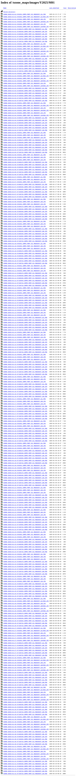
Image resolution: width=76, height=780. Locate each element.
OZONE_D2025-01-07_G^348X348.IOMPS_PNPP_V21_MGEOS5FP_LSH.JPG (25, 189)
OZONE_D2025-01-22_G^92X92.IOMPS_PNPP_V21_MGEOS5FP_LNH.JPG (24, 512)
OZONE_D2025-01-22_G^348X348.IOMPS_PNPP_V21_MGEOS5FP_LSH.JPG (25, 522)
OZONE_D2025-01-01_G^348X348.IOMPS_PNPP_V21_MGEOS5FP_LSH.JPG (25, 34)
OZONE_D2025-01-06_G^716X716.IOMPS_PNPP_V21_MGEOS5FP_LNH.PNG (25, 172)
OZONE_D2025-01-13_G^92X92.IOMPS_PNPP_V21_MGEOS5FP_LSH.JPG (24, 315)
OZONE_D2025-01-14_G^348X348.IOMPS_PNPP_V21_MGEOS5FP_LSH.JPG (25, 344)
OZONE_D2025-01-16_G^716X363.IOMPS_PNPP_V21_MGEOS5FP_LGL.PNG (25, 391)
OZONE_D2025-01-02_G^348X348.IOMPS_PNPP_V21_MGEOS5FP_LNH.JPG (25, 61)
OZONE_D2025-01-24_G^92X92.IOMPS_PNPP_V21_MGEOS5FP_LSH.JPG (24, 559)
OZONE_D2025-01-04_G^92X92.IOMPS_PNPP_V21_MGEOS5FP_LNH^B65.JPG (26, 110)
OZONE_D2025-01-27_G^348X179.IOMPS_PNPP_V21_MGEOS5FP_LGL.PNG (25, 643)
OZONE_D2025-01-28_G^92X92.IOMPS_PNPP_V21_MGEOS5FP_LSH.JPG (24, 667)
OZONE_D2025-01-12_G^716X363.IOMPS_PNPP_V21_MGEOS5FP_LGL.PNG (25, 303)
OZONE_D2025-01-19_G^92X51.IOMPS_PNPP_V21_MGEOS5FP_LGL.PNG (24, 443)
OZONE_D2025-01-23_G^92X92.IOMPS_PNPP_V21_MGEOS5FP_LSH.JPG (24, 537)
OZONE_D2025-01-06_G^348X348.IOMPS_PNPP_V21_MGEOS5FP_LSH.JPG (25, 167)
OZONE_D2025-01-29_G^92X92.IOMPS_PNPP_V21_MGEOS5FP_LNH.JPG (24, 692)
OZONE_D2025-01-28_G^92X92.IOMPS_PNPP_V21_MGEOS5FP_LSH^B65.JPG (26, 670)
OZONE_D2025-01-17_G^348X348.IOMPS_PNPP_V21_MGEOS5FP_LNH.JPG (25, 409)
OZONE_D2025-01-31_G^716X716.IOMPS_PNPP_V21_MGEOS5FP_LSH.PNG (25, 773)
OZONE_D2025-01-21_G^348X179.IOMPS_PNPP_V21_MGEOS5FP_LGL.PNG (25, 495)
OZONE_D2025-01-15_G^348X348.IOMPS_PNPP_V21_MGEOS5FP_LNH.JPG (25, 364)
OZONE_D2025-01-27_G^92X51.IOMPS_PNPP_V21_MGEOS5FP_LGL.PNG (24, 628)
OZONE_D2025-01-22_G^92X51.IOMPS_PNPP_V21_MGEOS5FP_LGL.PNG (24, 510)
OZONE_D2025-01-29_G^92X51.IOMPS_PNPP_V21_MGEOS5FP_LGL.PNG (24, 687)
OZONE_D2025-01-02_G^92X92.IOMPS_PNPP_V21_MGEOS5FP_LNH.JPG (24, 49)
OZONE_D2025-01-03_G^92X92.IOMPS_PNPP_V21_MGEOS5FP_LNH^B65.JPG (26, 81)
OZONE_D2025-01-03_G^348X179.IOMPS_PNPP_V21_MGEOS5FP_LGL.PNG (25, 88)
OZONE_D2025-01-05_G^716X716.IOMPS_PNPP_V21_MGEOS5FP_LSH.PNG (25, 152)
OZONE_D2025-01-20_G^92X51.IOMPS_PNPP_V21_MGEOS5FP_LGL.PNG (24, 465)
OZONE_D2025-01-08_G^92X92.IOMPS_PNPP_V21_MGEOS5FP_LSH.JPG (24, 204)
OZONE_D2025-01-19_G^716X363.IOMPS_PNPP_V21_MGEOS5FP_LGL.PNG (25, 458)
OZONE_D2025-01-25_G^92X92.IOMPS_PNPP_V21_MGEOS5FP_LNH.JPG (24, 579)
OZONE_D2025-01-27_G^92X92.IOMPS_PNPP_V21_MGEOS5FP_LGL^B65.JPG (26, 630)
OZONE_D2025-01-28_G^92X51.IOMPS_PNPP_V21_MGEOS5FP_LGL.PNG (24, 658)
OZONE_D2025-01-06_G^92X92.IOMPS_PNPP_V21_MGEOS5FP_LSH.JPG (24, 160)
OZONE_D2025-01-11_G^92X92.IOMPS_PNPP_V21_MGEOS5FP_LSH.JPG (24, 270)
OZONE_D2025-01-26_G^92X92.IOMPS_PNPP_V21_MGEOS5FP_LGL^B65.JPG (26, 601)
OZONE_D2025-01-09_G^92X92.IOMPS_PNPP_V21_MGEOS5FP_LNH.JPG (24, 224)
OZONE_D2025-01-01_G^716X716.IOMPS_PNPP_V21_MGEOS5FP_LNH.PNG (25, 39)
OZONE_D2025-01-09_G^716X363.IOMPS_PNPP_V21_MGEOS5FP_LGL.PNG (25, 236)
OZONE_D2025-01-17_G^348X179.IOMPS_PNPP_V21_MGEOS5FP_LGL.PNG (25, 406)
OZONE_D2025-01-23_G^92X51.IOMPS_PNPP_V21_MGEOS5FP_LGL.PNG (24, 532)
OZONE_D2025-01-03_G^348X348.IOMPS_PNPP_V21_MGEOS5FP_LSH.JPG (25, 93)
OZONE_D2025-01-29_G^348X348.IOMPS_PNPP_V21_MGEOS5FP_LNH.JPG (25, 704)
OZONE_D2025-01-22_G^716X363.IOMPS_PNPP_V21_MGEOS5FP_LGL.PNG (25, 524)
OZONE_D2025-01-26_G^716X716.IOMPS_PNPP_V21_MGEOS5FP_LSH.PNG (25, 625)
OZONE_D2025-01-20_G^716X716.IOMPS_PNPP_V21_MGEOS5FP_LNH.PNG (25, 482)
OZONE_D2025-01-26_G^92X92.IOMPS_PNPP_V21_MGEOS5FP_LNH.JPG (24, 603)
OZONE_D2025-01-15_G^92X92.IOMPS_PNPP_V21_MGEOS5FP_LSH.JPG (24, 359)
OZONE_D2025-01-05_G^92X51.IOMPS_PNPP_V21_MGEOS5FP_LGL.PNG (24, 132)
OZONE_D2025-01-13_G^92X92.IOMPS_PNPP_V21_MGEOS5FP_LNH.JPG (24, 312)
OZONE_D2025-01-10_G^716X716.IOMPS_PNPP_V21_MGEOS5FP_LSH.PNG (25, 263)
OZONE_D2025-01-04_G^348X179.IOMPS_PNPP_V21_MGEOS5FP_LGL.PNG (25, 118)
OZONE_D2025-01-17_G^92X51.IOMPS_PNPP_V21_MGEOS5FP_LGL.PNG (24, 399)
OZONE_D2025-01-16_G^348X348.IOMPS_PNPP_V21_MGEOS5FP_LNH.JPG (25, 386)
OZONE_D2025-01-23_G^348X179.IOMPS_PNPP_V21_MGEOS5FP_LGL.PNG (25, 539)
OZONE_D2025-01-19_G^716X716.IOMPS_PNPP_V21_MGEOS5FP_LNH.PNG (25, 460)
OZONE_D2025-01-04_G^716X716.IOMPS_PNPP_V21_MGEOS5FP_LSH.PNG (25, 130)
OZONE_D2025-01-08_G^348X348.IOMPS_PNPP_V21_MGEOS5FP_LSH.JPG (25, 211)
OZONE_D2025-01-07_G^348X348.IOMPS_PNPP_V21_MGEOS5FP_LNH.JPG (25, 187)
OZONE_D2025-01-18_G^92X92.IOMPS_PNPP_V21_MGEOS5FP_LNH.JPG (24, 423)
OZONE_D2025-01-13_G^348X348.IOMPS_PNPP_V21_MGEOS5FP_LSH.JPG (25, 322)
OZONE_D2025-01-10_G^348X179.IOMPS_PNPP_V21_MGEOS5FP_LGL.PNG (25, 251)
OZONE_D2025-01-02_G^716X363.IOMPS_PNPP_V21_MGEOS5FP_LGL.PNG (25, 66)
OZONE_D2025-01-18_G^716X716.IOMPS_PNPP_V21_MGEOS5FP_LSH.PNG (25, 441)
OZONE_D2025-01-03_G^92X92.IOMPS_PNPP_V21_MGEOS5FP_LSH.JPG (24, 83)
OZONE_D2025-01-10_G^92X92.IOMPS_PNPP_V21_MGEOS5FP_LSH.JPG (24, 248)
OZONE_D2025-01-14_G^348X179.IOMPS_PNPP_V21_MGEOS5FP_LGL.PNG (25, 340)
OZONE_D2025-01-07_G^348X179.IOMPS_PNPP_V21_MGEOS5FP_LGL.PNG (25, 184)
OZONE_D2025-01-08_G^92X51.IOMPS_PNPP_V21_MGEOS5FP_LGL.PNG (24, 199)
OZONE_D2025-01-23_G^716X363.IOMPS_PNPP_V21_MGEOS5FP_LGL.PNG (25, 547)
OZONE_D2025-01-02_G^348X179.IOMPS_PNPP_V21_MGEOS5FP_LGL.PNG (25, 58)
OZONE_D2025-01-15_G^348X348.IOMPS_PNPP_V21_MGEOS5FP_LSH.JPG (25, 367)
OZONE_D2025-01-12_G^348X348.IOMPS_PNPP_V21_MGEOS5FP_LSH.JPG (25, 300)
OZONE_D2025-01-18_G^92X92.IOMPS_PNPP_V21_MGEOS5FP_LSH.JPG (24, 426)
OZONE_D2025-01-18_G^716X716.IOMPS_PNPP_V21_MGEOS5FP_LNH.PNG (25, 438)
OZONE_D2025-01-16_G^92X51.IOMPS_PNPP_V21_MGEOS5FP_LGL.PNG (24, 376)
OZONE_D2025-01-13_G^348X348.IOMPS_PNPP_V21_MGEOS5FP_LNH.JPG (25, 320)
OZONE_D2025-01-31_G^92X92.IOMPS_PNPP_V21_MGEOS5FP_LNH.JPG (24, 751)
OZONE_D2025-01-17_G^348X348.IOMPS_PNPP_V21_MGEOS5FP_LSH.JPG (25, 411)
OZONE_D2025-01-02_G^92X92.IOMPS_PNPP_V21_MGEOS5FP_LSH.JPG (24, 54)
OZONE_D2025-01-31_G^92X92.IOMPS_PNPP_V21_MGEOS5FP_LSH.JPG (24, 756)
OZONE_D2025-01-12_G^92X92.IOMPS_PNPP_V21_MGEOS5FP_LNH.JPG (24, 290)
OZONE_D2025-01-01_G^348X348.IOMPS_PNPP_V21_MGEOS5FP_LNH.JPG (25, 31)
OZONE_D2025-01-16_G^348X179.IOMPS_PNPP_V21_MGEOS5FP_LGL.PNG (25, 384)
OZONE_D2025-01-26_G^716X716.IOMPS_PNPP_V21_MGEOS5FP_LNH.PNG (25, 623)
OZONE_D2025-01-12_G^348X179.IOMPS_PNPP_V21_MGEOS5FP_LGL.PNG (25, 295)
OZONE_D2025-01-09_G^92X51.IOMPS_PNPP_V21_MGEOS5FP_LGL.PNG (24, 221)
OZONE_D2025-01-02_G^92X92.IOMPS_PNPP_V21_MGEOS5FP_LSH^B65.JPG (26, 56)
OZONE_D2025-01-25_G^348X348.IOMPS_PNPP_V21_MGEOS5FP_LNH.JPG (25, 586)
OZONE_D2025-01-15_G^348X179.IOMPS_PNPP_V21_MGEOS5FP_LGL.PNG (25, 362)
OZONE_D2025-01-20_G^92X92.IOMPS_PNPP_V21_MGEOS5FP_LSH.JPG (24, 470)
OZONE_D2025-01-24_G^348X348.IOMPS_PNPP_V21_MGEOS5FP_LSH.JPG (25, 566)
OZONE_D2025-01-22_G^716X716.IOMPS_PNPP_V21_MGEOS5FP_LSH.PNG (25, 529)
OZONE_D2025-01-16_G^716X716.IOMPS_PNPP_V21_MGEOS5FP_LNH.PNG (25, 394)
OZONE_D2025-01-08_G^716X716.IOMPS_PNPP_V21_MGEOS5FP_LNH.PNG (25, 216)
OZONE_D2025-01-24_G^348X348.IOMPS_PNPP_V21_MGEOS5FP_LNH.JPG (25, 564)
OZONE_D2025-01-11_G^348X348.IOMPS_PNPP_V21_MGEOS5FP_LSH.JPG (25, 278)
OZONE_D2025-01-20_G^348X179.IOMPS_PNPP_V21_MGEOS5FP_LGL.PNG (25, 473)
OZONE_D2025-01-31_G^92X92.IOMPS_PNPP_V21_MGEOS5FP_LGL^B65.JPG (26, 749)
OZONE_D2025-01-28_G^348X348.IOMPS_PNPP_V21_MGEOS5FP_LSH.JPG (25, 677)
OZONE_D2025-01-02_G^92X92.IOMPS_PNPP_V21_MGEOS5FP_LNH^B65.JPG (26, 51)
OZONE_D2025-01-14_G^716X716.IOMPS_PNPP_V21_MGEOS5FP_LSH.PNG (25, 352)
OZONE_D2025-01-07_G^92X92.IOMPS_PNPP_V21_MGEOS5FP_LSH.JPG (24, 182)
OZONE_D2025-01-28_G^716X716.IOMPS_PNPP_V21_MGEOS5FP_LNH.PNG (25, 682)
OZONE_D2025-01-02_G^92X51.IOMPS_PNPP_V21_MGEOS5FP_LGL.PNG (24, 44)
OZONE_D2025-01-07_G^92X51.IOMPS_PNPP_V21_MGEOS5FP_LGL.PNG (24, 177)
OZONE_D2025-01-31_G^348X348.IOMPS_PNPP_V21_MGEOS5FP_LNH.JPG (25, 764)
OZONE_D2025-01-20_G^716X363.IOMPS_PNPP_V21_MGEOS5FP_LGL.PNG (25, 480)
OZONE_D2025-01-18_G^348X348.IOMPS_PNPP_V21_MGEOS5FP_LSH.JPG (25, 433)
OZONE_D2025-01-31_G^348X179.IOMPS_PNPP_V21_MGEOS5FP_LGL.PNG (25, 761)
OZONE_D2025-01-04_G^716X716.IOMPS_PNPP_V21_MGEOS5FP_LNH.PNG (25, 127)
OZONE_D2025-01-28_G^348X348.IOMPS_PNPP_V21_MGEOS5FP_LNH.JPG (25, 675)
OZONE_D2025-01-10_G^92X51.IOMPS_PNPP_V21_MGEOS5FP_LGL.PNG (24, 243)
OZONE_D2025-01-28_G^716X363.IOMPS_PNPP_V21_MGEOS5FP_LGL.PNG (25, 680)
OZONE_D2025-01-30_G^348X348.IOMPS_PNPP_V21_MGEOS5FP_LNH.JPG (25, 734)
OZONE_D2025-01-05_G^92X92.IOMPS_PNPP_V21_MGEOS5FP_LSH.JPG (24, 137)
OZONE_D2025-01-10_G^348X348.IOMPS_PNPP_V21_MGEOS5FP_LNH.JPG (25, 253)
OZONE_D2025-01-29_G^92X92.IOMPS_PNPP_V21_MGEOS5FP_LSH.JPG (24, 697)
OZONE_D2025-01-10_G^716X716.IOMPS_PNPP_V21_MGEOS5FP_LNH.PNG (25, 261)
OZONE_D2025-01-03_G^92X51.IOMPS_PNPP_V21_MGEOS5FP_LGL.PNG (24, 73)
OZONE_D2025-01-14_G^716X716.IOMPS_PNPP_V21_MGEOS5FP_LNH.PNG (25, 349)
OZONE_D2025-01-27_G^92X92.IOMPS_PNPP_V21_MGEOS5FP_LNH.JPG (24, 633)
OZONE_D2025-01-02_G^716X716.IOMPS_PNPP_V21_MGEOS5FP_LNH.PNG (25, 68)
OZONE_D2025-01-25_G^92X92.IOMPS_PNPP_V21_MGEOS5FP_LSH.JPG (24, 581)
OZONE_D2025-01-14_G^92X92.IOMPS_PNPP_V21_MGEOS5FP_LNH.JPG (24, 335)
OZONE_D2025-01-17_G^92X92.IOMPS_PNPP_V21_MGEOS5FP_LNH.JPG (24, 401)
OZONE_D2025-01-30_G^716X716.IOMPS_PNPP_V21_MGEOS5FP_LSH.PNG (25, 744)
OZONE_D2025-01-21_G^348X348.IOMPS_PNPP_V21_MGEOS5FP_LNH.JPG (25, 497)
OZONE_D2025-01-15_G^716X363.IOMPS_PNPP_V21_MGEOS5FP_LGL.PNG (25, 369)
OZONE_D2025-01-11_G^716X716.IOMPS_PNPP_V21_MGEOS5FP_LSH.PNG (25, 285)
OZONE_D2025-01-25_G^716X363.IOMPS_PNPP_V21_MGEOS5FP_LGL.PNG (25, 591)
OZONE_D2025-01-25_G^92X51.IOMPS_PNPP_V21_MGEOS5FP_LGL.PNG (24, 576)
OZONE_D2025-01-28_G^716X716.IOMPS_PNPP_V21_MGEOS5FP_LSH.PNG (25, 685)
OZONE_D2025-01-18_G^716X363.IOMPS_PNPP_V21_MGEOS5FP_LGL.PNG (25, 436)
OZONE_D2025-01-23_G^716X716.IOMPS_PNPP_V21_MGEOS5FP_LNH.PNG (25, 549)
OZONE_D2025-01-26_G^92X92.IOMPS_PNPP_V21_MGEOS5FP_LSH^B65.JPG (26, 611)
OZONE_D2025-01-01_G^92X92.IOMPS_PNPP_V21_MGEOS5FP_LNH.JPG (24, 19)
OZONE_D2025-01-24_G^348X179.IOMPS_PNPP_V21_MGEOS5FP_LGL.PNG (25, 561)
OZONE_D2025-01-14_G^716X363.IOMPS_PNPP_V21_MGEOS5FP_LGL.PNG (25, 347)
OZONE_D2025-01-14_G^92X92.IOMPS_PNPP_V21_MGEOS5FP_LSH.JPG (24, 337)
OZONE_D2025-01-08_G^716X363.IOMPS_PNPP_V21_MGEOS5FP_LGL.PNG (25, 214)
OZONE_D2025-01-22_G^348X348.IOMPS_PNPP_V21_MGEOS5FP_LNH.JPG (25, 519)
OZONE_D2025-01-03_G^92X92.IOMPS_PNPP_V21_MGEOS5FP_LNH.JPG (24, 78)
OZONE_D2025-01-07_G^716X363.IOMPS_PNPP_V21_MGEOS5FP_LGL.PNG (25, 192)
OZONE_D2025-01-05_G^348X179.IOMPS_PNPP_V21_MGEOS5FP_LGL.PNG (25, 140)
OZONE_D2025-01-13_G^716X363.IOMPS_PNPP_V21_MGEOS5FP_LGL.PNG (25, 325)
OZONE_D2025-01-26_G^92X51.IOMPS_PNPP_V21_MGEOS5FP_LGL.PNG (24, 598)
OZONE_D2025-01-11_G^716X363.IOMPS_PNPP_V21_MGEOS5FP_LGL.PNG (25, 280)
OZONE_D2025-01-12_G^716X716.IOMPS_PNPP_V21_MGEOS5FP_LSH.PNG (25, 307)
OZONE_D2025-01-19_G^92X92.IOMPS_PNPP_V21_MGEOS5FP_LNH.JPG (24, 446)
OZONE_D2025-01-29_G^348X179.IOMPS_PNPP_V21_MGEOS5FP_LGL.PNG (25, 702)
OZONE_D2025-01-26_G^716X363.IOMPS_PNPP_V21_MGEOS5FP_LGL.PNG (25, 621)
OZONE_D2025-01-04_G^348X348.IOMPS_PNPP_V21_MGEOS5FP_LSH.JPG (25, 123)
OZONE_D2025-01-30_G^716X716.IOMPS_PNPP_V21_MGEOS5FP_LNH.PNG (25, 741)
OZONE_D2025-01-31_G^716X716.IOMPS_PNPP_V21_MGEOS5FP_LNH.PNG (25, 771)
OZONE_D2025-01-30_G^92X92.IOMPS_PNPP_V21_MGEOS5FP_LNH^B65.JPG (26, 724)
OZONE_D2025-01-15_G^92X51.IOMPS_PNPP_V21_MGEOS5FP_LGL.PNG (24, 354)
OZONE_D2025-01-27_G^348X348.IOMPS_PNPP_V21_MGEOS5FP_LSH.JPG (25, 648)
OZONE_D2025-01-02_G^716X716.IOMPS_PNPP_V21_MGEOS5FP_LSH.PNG (25, 71)
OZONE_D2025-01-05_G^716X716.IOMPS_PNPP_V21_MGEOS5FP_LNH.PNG (25, 150)
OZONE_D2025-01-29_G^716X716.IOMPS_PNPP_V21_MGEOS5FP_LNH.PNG (25, 712)
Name (4, 8)
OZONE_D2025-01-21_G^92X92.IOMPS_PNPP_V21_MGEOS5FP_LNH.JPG (24, 490)
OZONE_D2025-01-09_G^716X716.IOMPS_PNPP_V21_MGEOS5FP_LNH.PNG (25, 238)
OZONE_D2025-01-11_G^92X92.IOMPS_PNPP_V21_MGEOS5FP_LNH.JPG (24, 268)
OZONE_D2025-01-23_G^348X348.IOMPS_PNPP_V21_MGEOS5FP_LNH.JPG (25, 542)
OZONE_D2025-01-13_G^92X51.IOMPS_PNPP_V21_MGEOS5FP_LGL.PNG (24, 310)
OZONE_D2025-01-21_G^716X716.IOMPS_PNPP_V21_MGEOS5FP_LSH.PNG (25, 507)
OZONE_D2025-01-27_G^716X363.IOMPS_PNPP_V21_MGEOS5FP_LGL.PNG (25, 650)
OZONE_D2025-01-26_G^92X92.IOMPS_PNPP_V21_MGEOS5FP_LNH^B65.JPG (26, 606)
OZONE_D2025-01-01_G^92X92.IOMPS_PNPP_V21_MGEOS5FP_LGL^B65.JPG (26, 17)
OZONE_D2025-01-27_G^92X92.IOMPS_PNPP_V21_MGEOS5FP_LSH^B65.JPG (26, 640)
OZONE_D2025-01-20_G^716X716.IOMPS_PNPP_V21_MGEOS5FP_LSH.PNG (25, 485)
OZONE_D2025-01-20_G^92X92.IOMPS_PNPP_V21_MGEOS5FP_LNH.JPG (24, 468)
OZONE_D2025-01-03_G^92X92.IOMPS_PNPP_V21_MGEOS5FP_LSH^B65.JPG (26, 86)
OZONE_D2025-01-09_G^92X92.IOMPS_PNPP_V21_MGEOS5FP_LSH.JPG (24, 226)
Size (64, 8)
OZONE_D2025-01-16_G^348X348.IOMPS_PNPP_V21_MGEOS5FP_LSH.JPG (25, 389)
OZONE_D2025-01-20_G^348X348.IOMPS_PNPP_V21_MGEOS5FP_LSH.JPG (25, 478)
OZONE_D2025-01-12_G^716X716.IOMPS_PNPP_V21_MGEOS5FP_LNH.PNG (25, 305)
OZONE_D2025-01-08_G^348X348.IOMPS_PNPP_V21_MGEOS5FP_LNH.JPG (25, 209)
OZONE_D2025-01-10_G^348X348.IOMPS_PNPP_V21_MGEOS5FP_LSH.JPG (25, 256)
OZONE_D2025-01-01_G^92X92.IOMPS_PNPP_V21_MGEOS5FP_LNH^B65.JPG (26, 21)
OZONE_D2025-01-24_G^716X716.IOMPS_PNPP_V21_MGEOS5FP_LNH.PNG (25, 571)
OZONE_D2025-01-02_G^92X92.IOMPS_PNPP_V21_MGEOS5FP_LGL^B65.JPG (26, 46)
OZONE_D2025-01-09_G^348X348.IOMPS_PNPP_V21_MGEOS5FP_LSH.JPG (25, 233)
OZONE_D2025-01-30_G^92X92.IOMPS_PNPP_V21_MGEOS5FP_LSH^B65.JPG (26, 729)
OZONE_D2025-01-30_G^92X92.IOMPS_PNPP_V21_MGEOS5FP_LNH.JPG (24, 722)
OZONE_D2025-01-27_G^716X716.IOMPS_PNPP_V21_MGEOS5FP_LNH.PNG (25, 653)
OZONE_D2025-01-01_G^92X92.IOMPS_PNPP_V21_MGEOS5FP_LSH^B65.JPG (26, 26)
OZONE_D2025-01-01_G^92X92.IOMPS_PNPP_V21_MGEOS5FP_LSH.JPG (24, 24)
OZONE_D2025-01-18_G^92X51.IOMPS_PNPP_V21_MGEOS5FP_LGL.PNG (24, 421)
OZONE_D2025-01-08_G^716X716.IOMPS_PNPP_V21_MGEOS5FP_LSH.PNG (25, 219)
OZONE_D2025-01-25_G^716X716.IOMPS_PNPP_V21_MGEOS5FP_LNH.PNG (25, 593)
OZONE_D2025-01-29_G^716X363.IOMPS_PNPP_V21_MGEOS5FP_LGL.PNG (25, 709)
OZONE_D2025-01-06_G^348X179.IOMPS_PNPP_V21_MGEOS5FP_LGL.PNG (25, 162)
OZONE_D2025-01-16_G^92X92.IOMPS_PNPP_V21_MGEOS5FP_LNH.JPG (24, 379)
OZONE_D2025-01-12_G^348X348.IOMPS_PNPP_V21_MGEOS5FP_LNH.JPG (25, 298)
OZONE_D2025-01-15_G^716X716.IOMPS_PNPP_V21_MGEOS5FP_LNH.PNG (25, 372)
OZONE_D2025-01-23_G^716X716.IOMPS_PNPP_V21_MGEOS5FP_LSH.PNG (25, 552)
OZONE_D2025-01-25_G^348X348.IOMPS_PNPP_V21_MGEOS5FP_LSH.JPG (25, 589)
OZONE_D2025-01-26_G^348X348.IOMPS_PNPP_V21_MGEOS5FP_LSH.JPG (25, 618)
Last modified (54, 8)
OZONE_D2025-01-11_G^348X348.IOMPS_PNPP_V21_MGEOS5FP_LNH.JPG (25, 275)
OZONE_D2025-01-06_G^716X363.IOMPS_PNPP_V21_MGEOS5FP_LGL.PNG (25, 169)
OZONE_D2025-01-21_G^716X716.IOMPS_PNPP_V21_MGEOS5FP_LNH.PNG (25, 505)
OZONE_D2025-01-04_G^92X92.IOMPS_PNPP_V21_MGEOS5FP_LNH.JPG (24, 108)
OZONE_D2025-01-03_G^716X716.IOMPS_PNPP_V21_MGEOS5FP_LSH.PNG (25, 100)
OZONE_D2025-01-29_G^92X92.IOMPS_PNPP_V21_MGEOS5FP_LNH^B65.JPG (26, 695)
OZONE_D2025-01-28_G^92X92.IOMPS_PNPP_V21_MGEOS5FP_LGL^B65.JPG (26, 660)
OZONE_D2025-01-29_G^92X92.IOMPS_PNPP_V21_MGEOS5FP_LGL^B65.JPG (26, 690)
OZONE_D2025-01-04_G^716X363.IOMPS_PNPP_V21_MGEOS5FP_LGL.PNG (25, 125)
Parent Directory (9, 12)
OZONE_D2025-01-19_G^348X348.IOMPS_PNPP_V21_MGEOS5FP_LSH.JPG (25, 455)
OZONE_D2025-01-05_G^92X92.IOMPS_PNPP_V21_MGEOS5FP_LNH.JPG (24, 135)
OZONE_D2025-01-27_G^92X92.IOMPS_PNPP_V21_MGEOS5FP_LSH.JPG (24, 638)
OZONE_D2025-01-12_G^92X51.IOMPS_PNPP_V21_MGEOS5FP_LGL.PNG (24, 288)
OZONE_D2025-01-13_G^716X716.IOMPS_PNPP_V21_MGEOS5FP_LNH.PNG (25, 327)
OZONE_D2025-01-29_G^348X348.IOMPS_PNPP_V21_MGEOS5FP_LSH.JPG (25, 707)
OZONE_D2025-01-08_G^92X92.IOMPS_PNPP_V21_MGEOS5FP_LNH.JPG (24, 201)
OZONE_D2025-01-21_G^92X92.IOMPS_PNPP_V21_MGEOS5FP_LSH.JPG (24, 492)
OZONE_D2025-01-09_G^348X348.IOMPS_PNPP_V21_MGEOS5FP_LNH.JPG (25, 231)
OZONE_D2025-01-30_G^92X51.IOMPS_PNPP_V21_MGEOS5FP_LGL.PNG (24, 717)
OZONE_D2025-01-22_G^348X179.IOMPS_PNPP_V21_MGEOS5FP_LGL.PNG (25, 517)
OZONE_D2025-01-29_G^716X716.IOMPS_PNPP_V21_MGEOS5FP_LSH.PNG (25, 714)
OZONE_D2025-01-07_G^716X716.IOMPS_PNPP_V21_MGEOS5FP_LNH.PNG (25, 194)
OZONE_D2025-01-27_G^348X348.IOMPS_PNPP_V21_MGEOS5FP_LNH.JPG (25, 645)
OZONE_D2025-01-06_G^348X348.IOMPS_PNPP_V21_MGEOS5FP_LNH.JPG (25, 164)
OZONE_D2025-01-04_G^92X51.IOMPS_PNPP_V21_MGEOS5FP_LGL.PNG (24, 103)
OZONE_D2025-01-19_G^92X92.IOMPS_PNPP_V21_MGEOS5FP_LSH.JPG (24, 448)
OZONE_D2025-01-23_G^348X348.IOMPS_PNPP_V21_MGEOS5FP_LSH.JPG (25, 544)
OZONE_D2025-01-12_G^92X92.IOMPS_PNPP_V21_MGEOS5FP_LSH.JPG (24, 293)
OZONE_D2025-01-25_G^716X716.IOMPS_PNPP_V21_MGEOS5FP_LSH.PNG (25, 596)
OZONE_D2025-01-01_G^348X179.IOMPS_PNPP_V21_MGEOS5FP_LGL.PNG (25, 29)
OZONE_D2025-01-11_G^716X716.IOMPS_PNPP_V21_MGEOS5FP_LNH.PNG (25, 283)
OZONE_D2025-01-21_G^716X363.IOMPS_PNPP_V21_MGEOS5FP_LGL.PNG (25, 502)
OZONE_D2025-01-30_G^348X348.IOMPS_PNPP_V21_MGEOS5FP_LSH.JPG (25, 736)
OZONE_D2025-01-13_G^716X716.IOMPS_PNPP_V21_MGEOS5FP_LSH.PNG (25, 330)
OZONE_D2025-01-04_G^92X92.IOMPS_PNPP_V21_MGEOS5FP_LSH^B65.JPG (26, 115)
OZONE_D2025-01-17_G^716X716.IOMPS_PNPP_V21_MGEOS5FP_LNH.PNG (25, 416)
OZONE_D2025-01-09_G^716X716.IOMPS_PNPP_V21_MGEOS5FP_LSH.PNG (25, 241)
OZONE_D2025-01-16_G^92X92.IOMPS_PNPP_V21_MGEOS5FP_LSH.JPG (24, 381)
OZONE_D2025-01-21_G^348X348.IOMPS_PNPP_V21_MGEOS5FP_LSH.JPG (25, 500)
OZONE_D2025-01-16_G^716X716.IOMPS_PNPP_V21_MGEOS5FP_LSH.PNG (25, 396)
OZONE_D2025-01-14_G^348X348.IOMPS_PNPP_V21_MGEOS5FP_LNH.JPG (25, 342)
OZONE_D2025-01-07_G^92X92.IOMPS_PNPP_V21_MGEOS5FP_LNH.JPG (24, 179)
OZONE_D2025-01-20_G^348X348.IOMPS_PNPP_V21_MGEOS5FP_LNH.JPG (25, 475)
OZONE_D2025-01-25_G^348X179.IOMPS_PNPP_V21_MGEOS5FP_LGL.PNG (25, 584)
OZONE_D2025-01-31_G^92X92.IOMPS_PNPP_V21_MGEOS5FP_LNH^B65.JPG (26, 754)
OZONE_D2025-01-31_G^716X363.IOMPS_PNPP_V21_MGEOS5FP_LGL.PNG (25, 768)
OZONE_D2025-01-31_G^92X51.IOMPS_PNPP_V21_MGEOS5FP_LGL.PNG (24, 746)
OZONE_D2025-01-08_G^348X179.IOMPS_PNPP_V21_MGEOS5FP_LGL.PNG (25, 206)
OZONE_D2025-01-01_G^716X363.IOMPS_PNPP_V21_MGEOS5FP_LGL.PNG (25, 36)
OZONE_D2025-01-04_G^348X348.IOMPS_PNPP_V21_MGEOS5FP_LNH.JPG (25, 120)
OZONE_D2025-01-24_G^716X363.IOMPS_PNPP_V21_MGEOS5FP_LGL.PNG (25, 569)
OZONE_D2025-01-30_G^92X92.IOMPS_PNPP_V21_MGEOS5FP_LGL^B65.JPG (26, 719)
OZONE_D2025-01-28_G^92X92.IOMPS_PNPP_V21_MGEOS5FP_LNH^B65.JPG (26, 665)
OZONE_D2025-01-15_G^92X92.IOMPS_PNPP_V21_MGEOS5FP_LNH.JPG (24, 357)
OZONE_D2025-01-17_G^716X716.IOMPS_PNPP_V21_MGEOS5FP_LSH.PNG (25, 418)
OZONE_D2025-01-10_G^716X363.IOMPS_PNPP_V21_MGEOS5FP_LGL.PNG (25, 258)
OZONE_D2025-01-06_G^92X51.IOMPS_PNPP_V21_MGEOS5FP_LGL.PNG (24, 155)
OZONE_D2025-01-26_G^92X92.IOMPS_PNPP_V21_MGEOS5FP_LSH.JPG (24, 608)
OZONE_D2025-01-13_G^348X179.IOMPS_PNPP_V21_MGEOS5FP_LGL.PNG (25, 317)
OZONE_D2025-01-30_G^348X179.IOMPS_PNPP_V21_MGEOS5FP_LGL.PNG (25, 731)
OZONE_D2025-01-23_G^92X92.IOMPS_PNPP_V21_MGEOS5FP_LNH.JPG (24, 534)
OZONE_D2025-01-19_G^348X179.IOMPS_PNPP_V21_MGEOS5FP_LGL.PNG (25, 450)
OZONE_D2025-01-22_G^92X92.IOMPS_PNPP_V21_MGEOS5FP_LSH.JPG (24, 515)
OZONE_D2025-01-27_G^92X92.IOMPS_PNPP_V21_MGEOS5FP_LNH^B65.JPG (26, 635)
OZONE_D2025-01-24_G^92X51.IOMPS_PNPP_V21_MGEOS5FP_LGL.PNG (24, 554)
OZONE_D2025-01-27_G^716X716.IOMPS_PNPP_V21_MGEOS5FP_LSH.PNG (25, 655)
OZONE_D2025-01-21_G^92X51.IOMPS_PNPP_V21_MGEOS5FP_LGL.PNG (24, 487)
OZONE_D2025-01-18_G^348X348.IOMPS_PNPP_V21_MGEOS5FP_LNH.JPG (25, 431)
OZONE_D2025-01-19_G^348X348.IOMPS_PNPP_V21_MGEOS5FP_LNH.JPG (25, 453)
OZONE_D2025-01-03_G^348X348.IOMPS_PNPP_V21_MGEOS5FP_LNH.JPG (25, 91)
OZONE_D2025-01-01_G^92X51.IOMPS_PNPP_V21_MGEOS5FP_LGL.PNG (24, 14)
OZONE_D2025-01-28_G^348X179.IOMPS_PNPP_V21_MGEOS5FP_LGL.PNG (25, 672)
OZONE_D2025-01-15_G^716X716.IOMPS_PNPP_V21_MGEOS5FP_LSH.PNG (25, 374)
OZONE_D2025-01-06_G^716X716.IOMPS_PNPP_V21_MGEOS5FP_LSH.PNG (25, 174)
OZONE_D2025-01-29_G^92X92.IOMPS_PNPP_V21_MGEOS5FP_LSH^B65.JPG (26, 699)
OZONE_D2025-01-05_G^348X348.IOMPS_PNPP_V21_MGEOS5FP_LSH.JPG (25, 145)
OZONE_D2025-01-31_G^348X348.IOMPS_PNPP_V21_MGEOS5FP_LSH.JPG (25, 766)
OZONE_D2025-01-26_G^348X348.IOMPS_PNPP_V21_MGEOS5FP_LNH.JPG (25, 616)
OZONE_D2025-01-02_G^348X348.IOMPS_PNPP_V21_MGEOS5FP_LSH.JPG (25, 63)
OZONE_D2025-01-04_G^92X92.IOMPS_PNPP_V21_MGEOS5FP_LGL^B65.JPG (26, 105)
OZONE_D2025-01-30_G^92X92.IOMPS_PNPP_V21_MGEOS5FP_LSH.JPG (24, 727)
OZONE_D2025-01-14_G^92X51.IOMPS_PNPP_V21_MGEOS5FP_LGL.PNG (24, 332)
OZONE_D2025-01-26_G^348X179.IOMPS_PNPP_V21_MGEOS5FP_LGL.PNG (25, 613)
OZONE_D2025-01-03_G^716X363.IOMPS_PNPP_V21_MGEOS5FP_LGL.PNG (25, 95)
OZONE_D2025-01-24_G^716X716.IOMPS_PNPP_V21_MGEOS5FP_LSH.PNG (25, 574)
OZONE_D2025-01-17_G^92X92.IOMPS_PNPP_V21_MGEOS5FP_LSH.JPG (24, 404)
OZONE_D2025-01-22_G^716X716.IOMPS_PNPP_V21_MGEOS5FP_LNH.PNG (25, 527)
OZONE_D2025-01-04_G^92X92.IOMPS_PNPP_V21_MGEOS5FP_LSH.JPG (24, 113)
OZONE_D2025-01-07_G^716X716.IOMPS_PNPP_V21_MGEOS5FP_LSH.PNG (25, 197)
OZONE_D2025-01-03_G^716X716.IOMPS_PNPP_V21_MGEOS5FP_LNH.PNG (25, 98)
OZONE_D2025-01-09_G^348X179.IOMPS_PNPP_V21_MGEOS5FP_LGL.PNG (25, 229)
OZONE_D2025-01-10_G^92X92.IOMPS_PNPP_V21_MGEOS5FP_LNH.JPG (24, 246)
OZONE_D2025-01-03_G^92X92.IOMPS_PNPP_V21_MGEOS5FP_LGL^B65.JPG (26, 76)
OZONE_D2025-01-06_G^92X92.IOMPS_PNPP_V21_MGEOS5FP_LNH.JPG (24, 157)
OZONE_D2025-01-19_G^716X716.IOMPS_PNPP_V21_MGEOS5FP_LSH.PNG (25, 463)
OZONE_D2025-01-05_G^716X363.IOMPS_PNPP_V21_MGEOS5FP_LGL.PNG (25, 147)
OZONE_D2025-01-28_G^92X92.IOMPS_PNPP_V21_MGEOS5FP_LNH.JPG (24, 662)
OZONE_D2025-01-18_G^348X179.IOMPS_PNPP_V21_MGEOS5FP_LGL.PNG (25, 428)
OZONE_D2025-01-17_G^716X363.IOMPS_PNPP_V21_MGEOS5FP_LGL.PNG (25, 413)
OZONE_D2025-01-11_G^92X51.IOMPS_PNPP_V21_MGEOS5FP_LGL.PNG (24, 266)
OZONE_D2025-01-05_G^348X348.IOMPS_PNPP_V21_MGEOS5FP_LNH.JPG (25, 142)
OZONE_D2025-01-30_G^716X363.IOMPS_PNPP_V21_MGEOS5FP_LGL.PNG (25, 739)
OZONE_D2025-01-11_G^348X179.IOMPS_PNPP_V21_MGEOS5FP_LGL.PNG (25, 273)
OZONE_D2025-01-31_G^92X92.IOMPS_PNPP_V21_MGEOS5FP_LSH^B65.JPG (26, 759)
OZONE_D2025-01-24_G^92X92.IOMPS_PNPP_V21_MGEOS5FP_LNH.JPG (24, 556)
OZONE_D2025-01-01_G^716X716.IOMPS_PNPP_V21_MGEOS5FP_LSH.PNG (25, 41)
